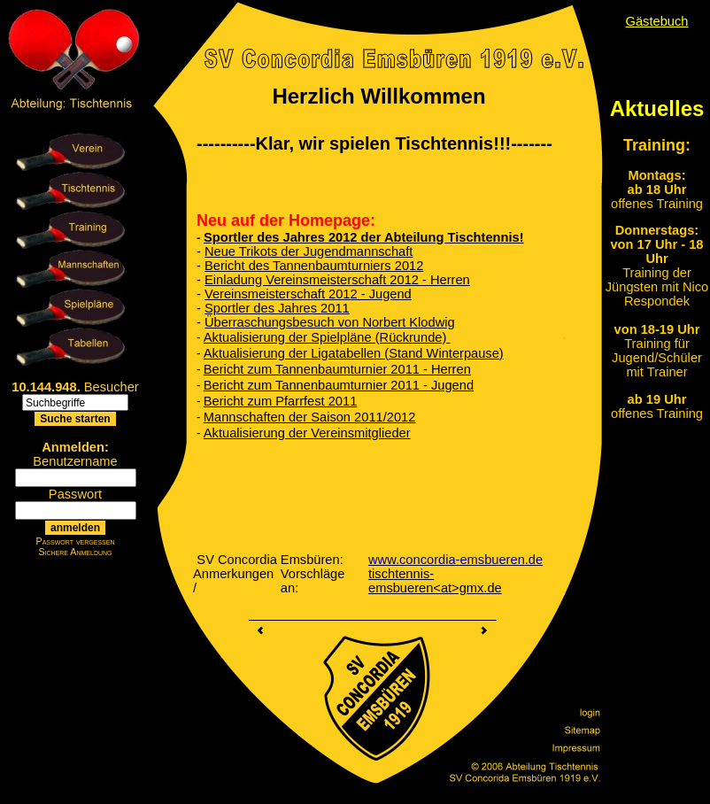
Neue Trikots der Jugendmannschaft (309, 251)
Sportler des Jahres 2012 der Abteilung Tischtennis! (364, 237)
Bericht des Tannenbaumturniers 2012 (314, 266)
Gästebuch (657, 21)
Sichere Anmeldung (75, 551)
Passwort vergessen (75, 541)
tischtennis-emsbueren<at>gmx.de (435, 581)
